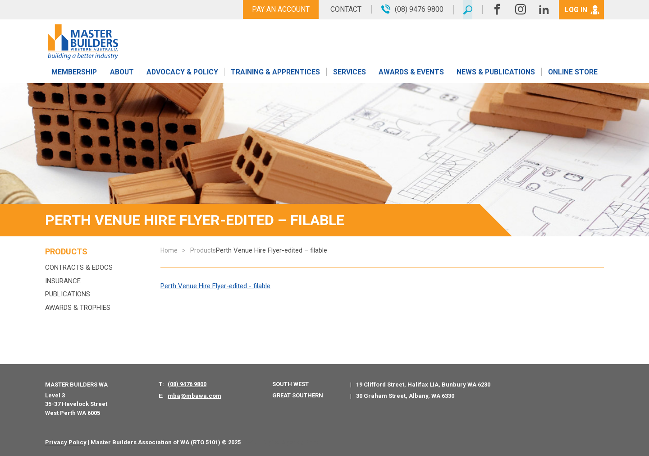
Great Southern (297, 395)
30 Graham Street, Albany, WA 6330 (405, 395)
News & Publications (495, 73)
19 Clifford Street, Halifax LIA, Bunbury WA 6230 (423, 384)
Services (349, 73)
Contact (343, 9)
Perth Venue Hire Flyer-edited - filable (215, 286)
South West (290, 384)
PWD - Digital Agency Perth (282, 442)
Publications (67, 294)
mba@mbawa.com (194, 395)
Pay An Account (278, 9)
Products (66, 252)
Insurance (63, 281)
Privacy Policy (66, 442)
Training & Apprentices (276, 73)
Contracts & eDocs (79, 267)
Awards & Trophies (77, 308)
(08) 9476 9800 (187, 384)
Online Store (573, 73)
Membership (74, 73)
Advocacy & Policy (182, 73)
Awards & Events (411, 73)
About (121, 73)
